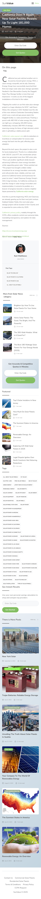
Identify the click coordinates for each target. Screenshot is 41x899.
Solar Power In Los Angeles (12, 548)
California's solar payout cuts (12, 136)
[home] (7, 3)
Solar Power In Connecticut (12, 532)
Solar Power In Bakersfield (12, 516)
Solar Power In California (15, 277)
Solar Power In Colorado (11, 528)
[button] (35, 3)
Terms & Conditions (13, 884)
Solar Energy (33, 493)
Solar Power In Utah (9, 576)
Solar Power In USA (13, 281)
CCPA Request (20, 888)
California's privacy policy (11, 212)
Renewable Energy (9, 489)
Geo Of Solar (33, 481)
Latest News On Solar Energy (23, 485)
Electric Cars (7, 481)
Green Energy (7, 485)
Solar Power (24, 504)
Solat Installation (9, 583)
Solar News (6, 10)
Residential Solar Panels (19, 881)
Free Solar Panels (20, 481)
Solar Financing (21, 497)
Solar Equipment (8, 497)
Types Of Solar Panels (24, 583)
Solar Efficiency (20, 493)
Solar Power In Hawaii (10, 540)
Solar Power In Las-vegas (11, 544)
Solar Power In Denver (10, 536)
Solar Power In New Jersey (11, 560)
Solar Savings (23, 576)
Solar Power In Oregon (29, 564)
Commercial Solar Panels (25, 878)
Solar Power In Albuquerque (12, 508)
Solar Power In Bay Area (10, 520)
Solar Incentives (8, 501)
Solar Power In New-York (11, 564)
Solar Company (8, 493)
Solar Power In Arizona (10, 512)
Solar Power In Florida (27, 536)
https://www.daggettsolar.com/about (15, 236)
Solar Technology (12, 273)
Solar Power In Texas (10, 572)
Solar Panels (20, 501)
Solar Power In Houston (27, 540)
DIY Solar (24, 477)
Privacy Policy (28, 884)
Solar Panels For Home (10, 504)
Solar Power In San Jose (29, 568)
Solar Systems (7, 579)
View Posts (20, 259)
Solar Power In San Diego (11, 568)
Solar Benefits (22, 489)
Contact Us (8, 878)
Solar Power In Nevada (10, 556)
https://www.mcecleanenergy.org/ (14, 231)
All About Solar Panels (14, 285)
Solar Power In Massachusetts (13, 552)
